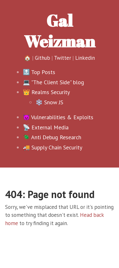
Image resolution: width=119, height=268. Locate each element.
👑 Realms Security (46, 92)
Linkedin (85, 57)
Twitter (62, 57)
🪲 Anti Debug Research (52, 137)
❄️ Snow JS (49, 102)
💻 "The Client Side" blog (53, 82)
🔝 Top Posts (39, 72)
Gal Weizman (59, 30)
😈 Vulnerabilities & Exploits (58, 117)
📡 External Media (46, 127)
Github (42, 57)
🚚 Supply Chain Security (52, 147)
